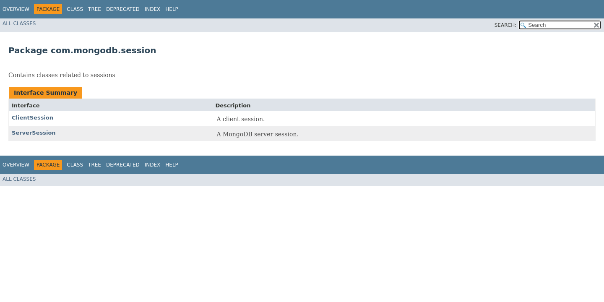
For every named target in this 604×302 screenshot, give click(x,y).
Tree (94, 9)
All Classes (19, 23)
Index (153, 9)
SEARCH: (506, 25)
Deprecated (123, 9)
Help (171, 9)
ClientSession (32, 118)
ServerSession (34, 133)
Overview (16, 9)
